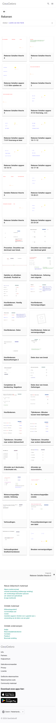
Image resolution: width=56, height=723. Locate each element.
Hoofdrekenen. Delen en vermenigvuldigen (40, 331)
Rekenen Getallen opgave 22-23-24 (41, 221)
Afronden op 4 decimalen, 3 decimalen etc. (14, 468)
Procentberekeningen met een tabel (41, 523)
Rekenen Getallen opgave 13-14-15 (14, 166)
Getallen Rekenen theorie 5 (14, 194)
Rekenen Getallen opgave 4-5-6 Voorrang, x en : (41, 112)
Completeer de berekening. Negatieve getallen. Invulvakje (13, 387)
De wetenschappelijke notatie (39, 496)
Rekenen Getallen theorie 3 (14, 112)
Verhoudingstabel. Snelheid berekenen (12, 550)
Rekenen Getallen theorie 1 (41, 57)
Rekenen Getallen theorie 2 (41, 84)
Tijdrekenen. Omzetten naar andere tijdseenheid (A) (14, 442)
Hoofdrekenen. (10, 412)
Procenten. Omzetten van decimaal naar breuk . (14, 249)
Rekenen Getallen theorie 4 (14, 57)
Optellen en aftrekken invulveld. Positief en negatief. (12, 277)
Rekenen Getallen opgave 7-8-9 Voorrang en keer (14, 139)
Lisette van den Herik (16, 23)
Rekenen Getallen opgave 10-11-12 (41, 139)
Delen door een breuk (39, 357)
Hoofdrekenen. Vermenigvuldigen (38, 303)
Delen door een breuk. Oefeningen (39, 386)
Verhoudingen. (10, 522)
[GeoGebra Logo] (9, 4)
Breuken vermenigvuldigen (41, 549)
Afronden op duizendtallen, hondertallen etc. (37, 469)
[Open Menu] (52, 3)
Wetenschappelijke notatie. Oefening (11, 496)
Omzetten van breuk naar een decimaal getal (41, 249)
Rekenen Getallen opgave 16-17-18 (41, 166)
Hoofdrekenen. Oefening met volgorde (40, 276)
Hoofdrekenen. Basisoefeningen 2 (11, 358)
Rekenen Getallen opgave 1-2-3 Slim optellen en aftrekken (14, 85)
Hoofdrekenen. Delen (12, 330)
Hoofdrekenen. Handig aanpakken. (13, 303)
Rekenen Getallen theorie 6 (14, 221)
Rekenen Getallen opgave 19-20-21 (41, 194)
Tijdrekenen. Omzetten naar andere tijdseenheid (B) (41, 442)
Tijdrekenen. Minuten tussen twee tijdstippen (40, 413)
